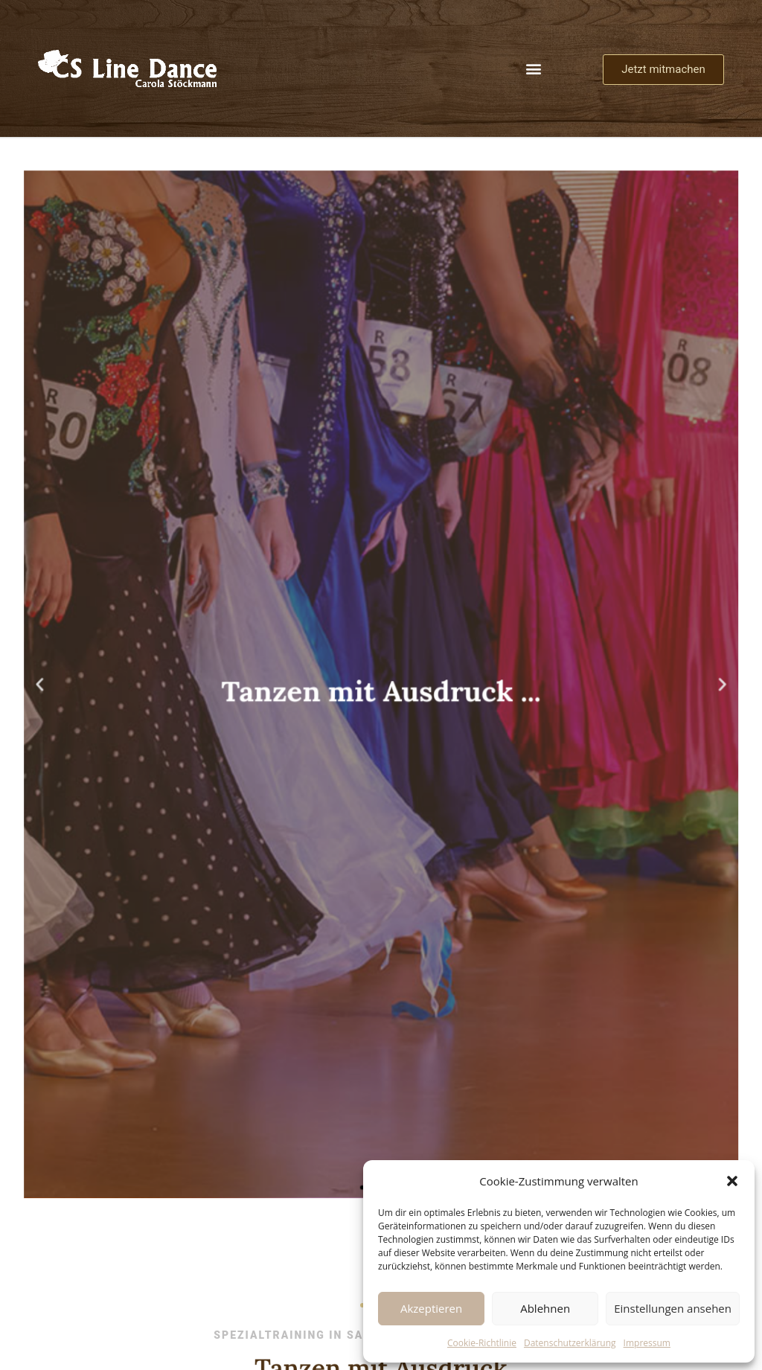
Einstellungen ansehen (672, 1308)
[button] (732, 1181)
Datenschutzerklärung (570, 1343)
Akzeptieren (431, 1308)
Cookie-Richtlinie (481, 1343)
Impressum (647, 1343)
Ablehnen (545, 1308)
